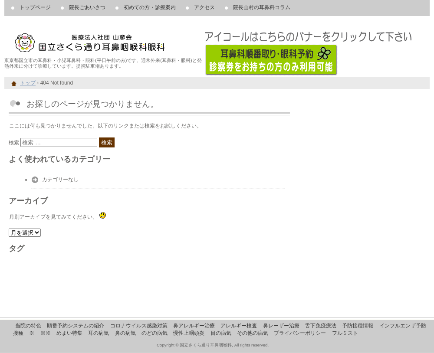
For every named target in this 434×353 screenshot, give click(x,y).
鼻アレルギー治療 (194, 326)
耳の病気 (98, 333)
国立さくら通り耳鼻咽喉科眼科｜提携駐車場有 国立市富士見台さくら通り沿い (104, 39)
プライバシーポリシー (300, 333)
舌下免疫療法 (320, 326)
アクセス (204, 7)
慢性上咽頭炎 (188, 333)
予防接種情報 (357, 326)
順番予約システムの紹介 (75, 326)
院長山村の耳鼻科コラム (261, 7)
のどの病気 (154, 333)
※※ (45, 333)
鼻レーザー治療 (281, 326)
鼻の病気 (125, 333)
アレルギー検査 (238, 326)
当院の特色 (28, 326)
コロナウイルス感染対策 (139, 326)
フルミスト (345, 333)
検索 (14, 143)
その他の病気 (252, 333)
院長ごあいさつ (87, 7)
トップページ (35, 7)
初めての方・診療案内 (150, 7)
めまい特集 (69, 333)
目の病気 (220, 333)
